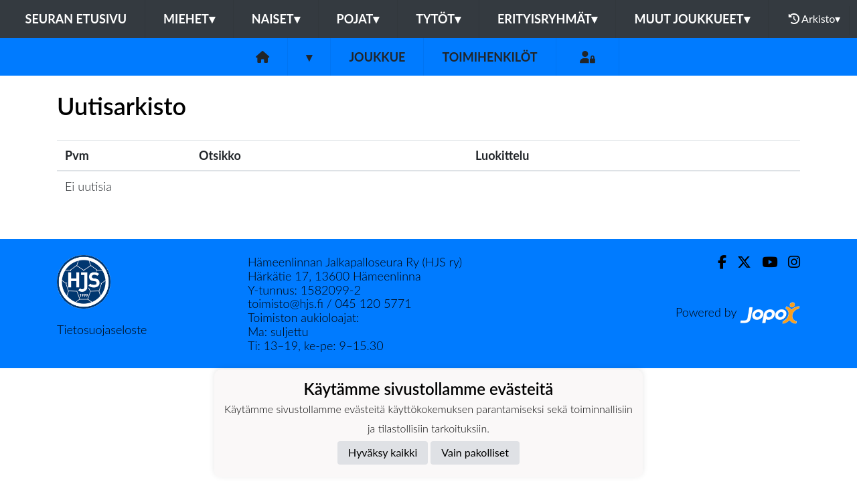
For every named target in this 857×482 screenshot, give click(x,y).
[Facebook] (716, 262)
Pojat (358, 18)
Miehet (189, 18)
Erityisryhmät (547, 18)
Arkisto (815, 19)
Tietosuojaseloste (102, 329)
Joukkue (377, 57)
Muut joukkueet (691, 18)
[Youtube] (764, 262)
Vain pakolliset (475, 452)
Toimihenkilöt (489, 57)
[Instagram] (788, 262)
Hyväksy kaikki (382, 452)
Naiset (276, 18)
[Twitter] (738, 262)
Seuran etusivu (76, 18)
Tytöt (438, 18)
